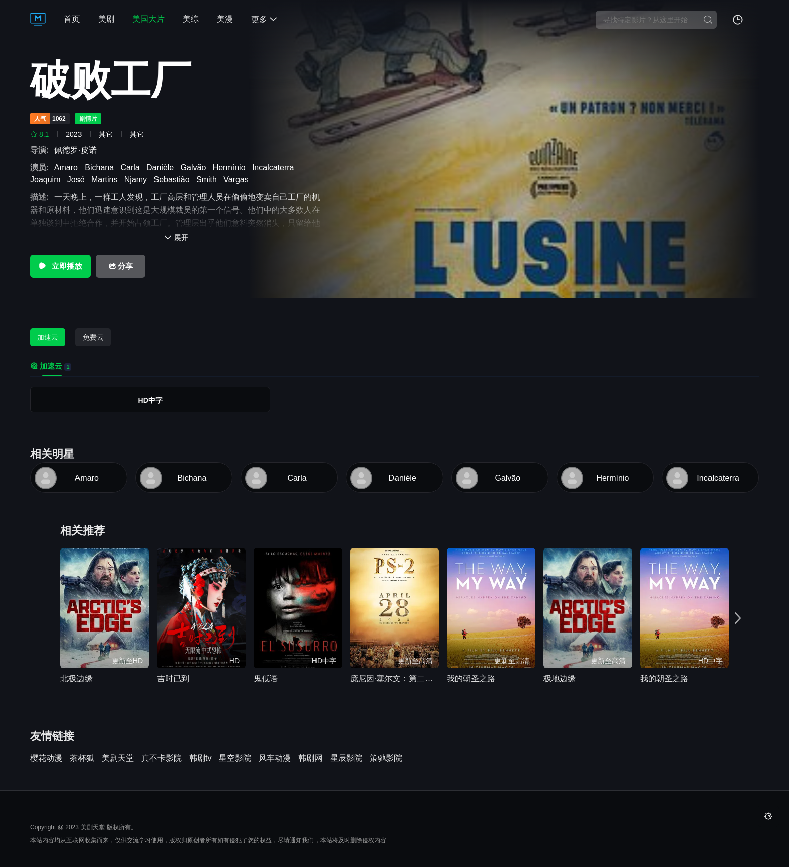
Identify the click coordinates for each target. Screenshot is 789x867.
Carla (132, 167)
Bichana (101, 167)
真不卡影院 (161, 758)
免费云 (93, 337)
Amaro (68, 167)
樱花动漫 (46, 758)
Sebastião (173, 179)
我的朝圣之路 (471, 678)
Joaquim (47, 179)
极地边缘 (559, 678)
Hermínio (231, 167)
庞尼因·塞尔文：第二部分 (394, 678)
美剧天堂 (118, 758)
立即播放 (60, 266)
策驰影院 (386, 758)
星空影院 (235, 758)
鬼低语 (266, 678)
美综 (191, 19)
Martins (106, 179)
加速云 (47, 337)
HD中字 (150, 400)
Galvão (196, 167)
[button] (738, 618)
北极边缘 (76, 678)
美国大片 (148, 19)
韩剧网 (310, 758)
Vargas (238, 179)
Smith (208, 179)
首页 (72, 19)
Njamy (137, 179)
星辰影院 (346, 758)
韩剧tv (200, 758)
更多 (264, 19)
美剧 (106, 19)
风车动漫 (275, 758)
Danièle (162, 167)
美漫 (225, 19)
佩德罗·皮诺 (77, 150)
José (78, 179)
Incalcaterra (275, 167)
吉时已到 (173, 678)
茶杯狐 (82, 758)
